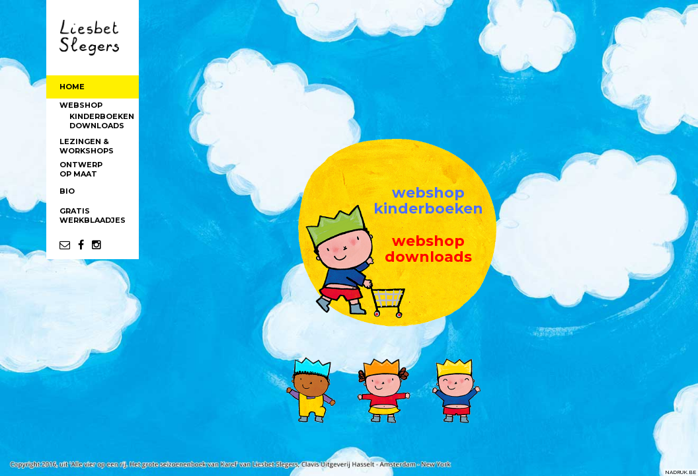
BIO (67, 191)
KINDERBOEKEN (101, 116)
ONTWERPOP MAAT (80, 169)
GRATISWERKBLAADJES (92, 215)
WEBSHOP (80, 105)
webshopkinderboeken (428, 201)
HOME (72, 86)
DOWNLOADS (96, 125)
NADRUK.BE (680, 472)
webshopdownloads (428, 249)
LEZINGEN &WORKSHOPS (86, 146)
